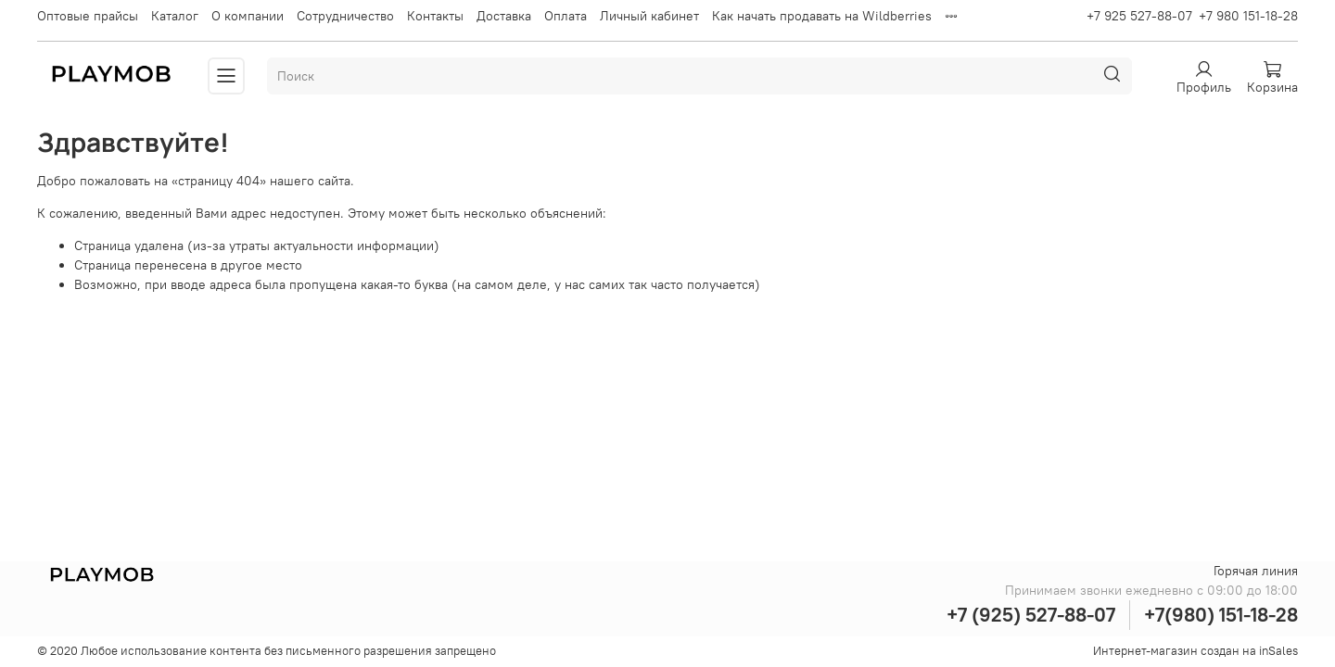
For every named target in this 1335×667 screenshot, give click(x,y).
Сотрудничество (345, 15)
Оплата (565, 15)
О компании (247, 15)
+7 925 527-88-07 (1139, 15)
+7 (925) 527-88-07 (1031, 614)
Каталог (174, 15)
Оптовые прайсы (87, 15)
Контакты (435, 15)
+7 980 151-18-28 (1248, 15)
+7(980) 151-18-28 (1221, 614)
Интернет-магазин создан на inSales (1195, 651)
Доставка (504, 15)
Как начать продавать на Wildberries (822, 15)
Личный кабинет (649, 15)
